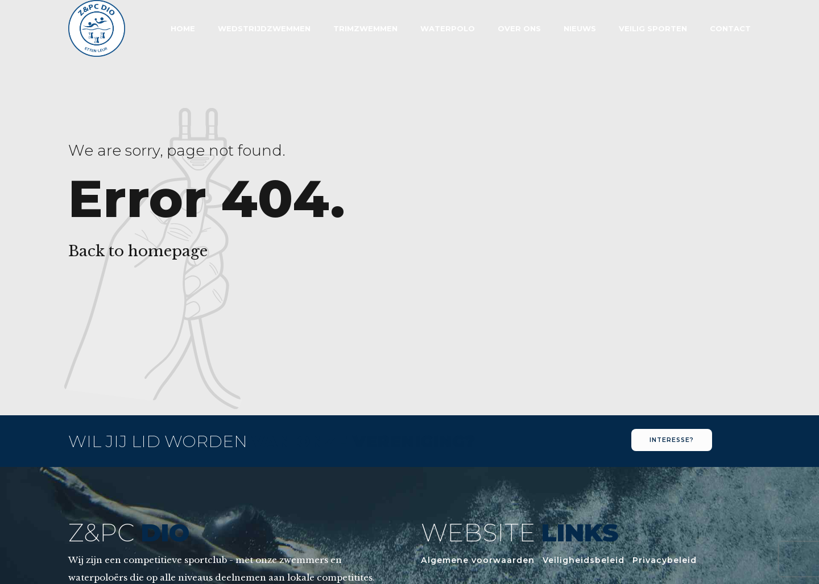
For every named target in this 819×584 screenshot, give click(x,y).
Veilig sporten (653, 28)
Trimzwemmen (365, 28)
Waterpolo (447, 28)
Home (183, 28)
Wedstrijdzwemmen (264, 28)
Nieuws (580, 28)
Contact (730, 28)
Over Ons (519, 28)
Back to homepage (138, 251)
